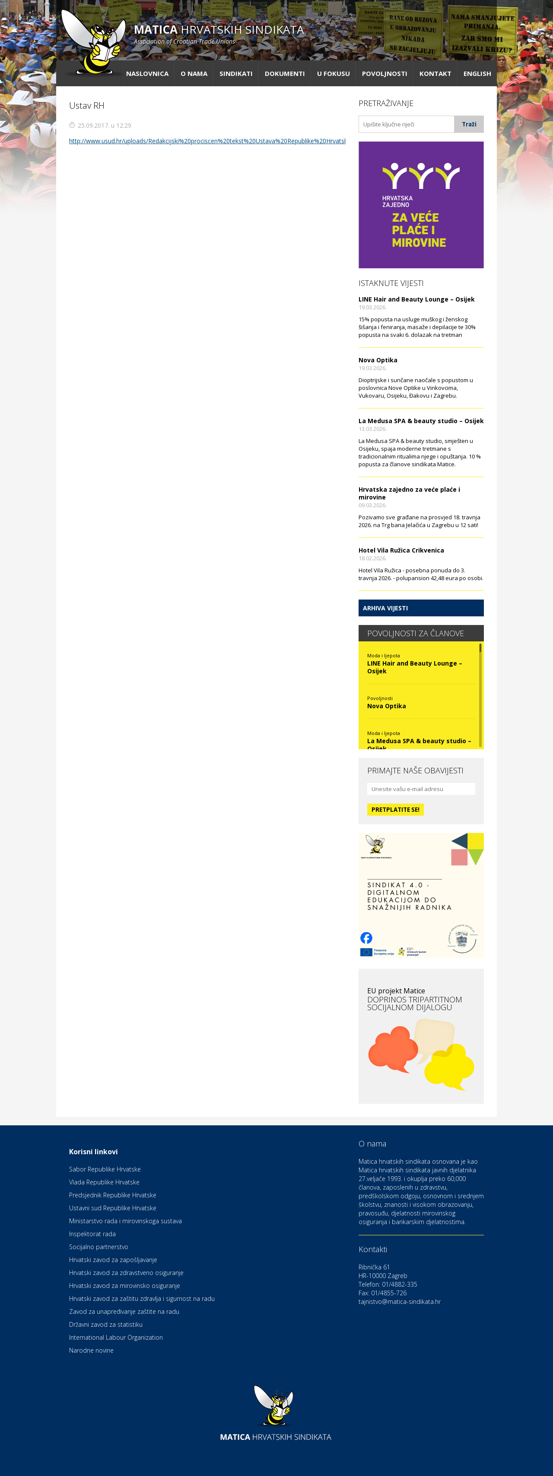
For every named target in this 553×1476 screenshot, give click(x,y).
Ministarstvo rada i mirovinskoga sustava (125, 1221)
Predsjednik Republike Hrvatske (112, 1195)
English (477, 73)
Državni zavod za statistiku (106, 1324)
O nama (194, 73)
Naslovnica (147, 73)
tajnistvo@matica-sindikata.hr (400, 1301)
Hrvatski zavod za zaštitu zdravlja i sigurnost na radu (142, 1298)
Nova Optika (378, 360)
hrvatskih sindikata (219, 33)
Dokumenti (285, 73)
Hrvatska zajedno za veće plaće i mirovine (409, 493)
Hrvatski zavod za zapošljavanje (113, 1260)
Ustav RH (87, 105)
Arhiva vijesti (385, 608)
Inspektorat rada (92, 1234)
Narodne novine (91, 1350)
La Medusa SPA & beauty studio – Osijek (421, 421)
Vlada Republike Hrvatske (104, 1182)
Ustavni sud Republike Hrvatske (112, 1208)
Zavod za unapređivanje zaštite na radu (124, 1311)
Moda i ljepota (383, 655)
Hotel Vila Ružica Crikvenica (401, 550)
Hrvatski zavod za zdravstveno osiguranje (126, 1273)
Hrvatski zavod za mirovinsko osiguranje (124, 1285)
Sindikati (236, 73)
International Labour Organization (116, 1337)
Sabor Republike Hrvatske (105, 1169)
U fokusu (333, 73)
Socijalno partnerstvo (98, 1247)
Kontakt (435, 73)
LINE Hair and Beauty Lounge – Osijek (417, 299)
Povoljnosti (384, 73)
